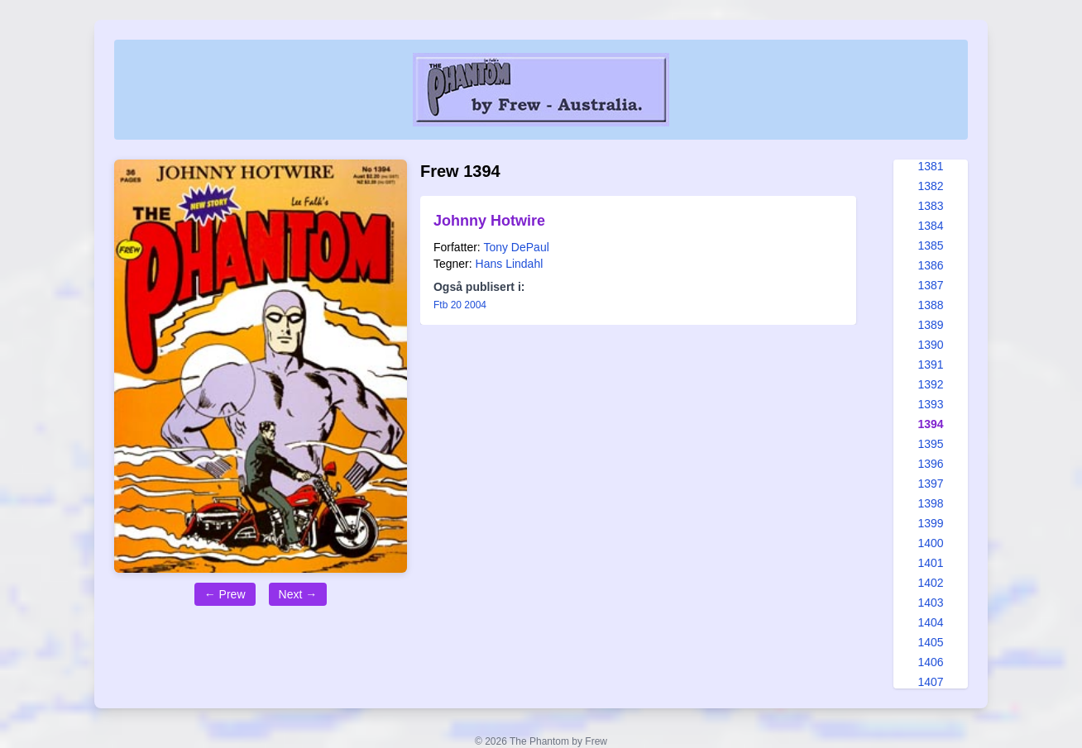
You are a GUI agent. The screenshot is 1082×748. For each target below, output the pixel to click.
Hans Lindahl (509, 263)
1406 (930, 662)
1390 (930, 344)
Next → (298, 594)
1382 (930, 186)
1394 (930, 424)
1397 (930, 483)
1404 (930, 622)
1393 (930, 404)
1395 (930, 443)
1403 (930, 602)
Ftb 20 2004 (459, 305)
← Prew (225, 594)
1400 (930, 543)
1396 (930, 463)
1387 (930, 285)
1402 (930, 582)
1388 (930, 305)
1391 (930, 364)
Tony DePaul (515, 247)
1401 (930, 562)
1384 (930, 225)
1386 (930, 265)
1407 (930, 681)
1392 (930, 384)
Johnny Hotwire (489, 220)
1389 (930, 324)
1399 (930, 523)
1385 (930, 245)
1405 (930, 642)
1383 (930, 205)
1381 (930, 166)
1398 (930, 503)
